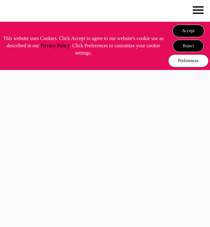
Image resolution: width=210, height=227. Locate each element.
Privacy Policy (55, 45)
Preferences (188, 60)
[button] (188, 31)
